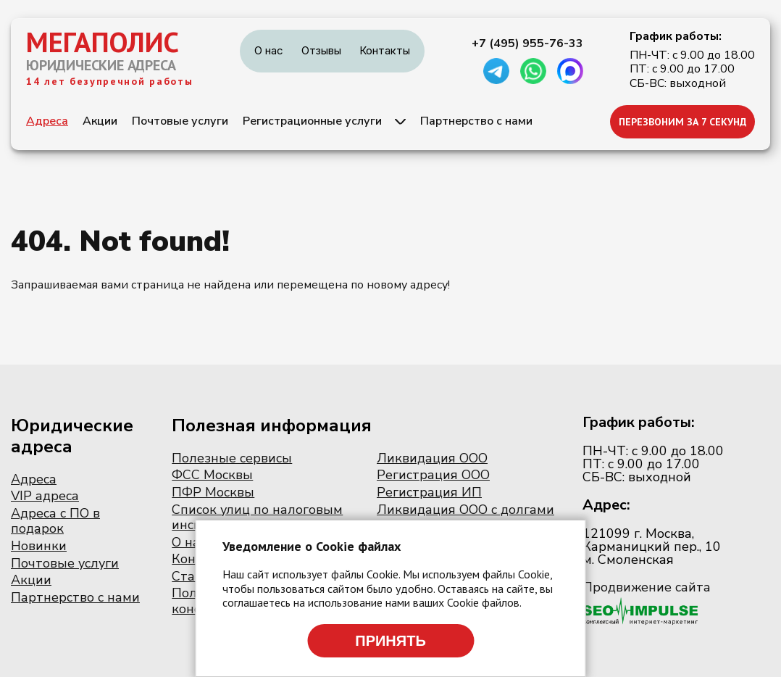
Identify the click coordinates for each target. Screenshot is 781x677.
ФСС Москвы (212, 474)
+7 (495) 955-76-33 (527, 43)
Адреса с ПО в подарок (55, 521)
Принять (390, 641)
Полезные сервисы (232, 458)
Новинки (39, 546)
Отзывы (321, 50)
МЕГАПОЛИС (102, 42)
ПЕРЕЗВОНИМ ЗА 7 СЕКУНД (683, 121)
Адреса (47, 121)
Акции (100, 121)
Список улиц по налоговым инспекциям (257, 517)
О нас (268, 50)
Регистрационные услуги (312, 121)
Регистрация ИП (429, 492)
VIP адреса (45, 495)
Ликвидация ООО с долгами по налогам (465, 517)
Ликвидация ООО (432, 458)
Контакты (384, 50)
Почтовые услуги (180, 121)
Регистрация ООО (433, 474)
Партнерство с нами (476, 121)
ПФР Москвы (213, 492)
